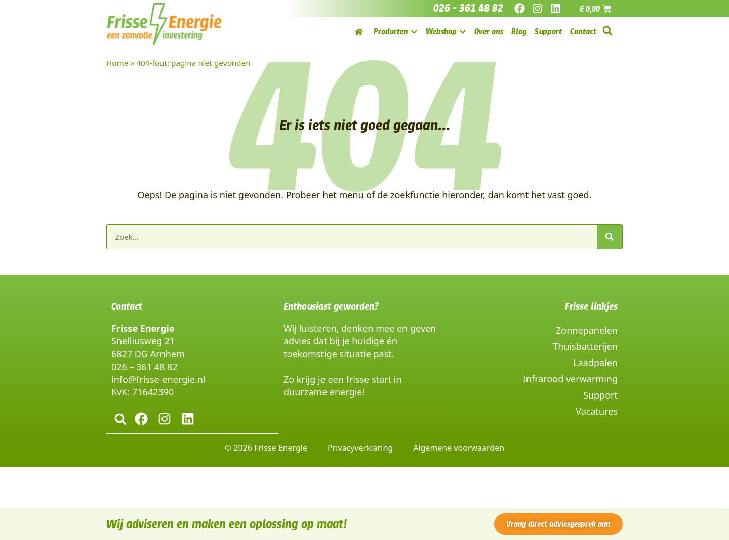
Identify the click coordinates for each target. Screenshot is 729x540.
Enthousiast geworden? (331, 306)
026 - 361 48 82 (468, 8)
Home (117, 63)
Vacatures (597, 411)
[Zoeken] (609, 237)
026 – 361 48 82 (144, 367)
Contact (126, 306)
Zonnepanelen (587, 330)
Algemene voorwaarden (458, 447)
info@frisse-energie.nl (158, 379)
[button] (607, 31)
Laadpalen (595, 362)
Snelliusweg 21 (143, 341)
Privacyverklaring (360, 447)
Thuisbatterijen (585, 346)
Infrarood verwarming (570, 379)
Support (600, 395)
